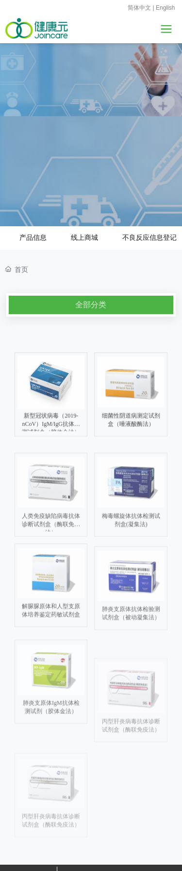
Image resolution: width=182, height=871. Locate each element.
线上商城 (84, 238)
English (165, 7)
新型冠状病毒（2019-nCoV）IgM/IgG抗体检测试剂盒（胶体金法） (51, 482)
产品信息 (33, 237)
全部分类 (90, 305)
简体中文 (139, 7)
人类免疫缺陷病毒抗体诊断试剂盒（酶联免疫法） (51, 583)
